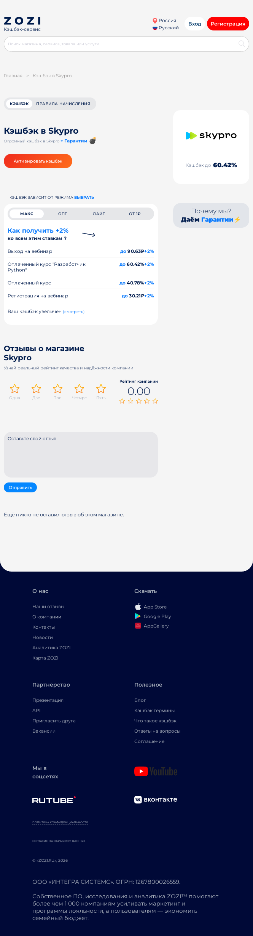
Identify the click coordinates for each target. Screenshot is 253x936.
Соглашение (149, 741)
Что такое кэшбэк (155, 721)
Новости (42, 637)
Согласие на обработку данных (58, 841)
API (36, 710)
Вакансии (44, 731)
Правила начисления (63, 103)
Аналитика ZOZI (51, 647)
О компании (46, 617)
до (123, 251)
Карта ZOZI (45, 658)
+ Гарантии (74, 141)
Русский (166, 27)
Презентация (48, 700)
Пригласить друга (54, 721)
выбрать (84, 197)
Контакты (43, 627)
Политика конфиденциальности (60, 822)
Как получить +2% (38, 234)
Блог (140, 700)
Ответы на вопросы (157, 731)
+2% (149, 251)
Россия (164, 20)
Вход (194, 24)
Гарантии (217, 219)
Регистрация (228, 24)
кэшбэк (19, 103)
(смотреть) (73, 311)
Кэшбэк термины (154, 710)
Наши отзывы (48, 606)
